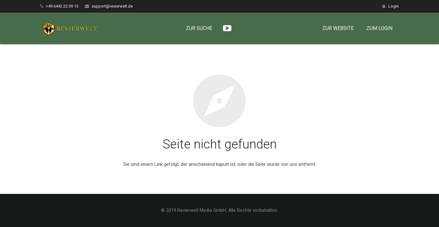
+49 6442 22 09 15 (62, 6)
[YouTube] (231, 28)
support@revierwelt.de (112, 6)
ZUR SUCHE (203, 28)
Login (393, 6)
